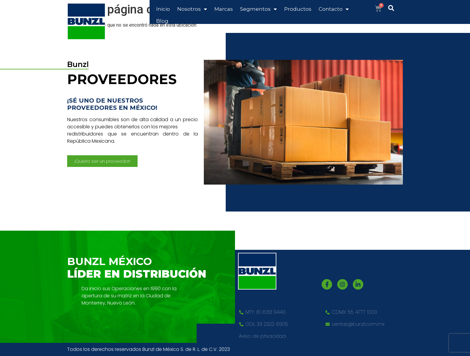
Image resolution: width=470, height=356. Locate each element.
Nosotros (192, 9)
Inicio (163, 9)
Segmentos (258, 9)
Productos (297, 9)
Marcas (223, 9)
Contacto (334, 9)
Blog (162, 21)
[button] (102, 161)
